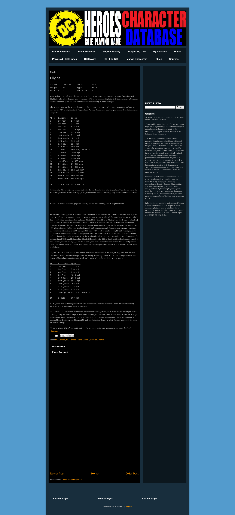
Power (101, 340)
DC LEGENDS (111, 59)
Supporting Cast (136, 51)
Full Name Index (61, 51)
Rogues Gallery (111, 51)
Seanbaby (55, 331)
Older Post (132, 473)
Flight (79, 340)
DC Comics (60, 340)
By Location (160, 51)
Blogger (129, 506)
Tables (158, 59)
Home (95, 473)
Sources (173, 59)
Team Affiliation (86, 51)
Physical (93, 340)
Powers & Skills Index (64, 59)
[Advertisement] (94, 447)
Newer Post (57, 473)
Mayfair (86, 340)
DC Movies (90, 59)
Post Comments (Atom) (72, 480)
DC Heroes (71, 340)
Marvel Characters (136, 59)
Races (177, 51)
